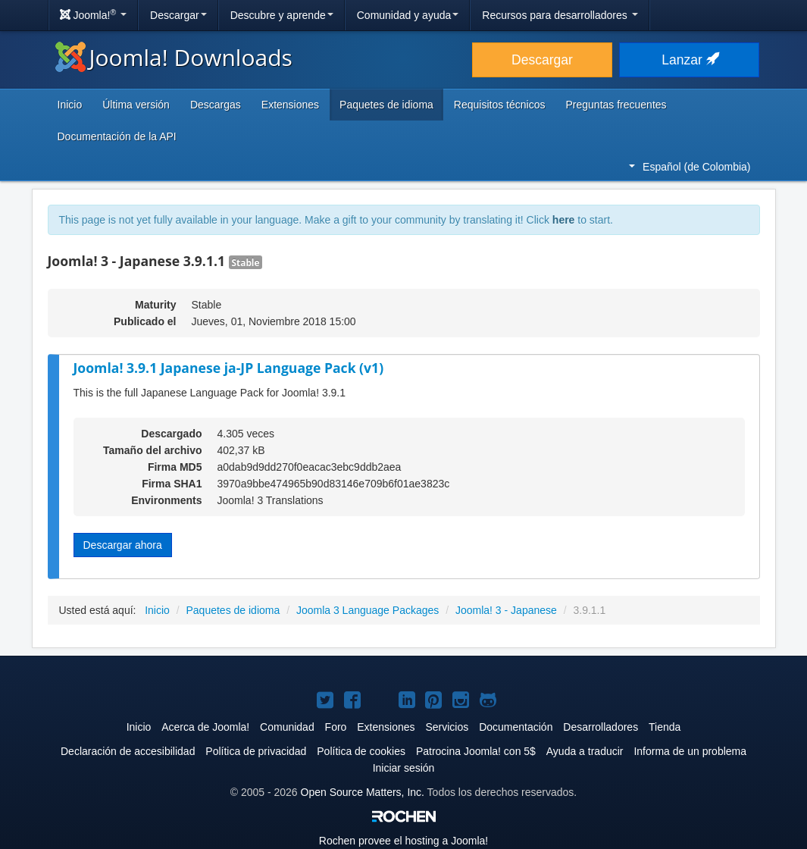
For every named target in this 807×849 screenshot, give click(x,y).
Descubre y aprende (281, 15)
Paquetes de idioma (386, 105)
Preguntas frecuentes (615, 105)
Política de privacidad (255, 751)
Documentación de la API (117, 136)
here (563, 220)
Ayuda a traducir (585, 751)
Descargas (215, 105)
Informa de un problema (689, 751)
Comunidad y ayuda (408, 15)
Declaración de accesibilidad (128, 751)
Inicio (70, 105)
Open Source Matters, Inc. (362, 792)
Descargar (178, 15)
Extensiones (290, 105)
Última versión (136, 105)
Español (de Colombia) (689, 167)
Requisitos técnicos (500, 105)
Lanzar (689, 59)
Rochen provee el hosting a (403, 841)
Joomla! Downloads (173, 57)
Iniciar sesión (404, 768)
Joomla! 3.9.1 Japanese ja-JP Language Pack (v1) (229, 368)
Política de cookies (361, 751)
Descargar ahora (122, 545)
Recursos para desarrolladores (559, 15)
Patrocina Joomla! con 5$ (476, 751)
